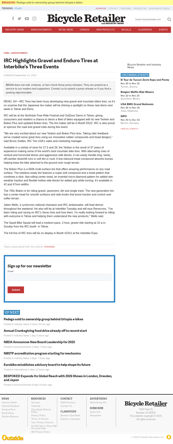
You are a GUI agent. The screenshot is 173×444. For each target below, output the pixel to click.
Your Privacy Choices (42, 422)
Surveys (35, 402)
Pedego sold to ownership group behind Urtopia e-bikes (49, 2)
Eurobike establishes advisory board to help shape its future (47, 364)
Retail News (66, 29)
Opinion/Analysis (10, 406)
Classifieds (145, 29)
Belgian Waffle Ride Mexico (137, 92)
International (20, 369)
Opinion (84, 29)
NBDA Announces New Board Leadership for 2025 (39, 342)
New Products (105, 29)
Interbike (49, 246)
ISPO (124, 116)
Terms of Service (40, 419)
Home (6, 53)
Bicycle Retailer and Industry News (144, 66)
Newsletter (140, 8)
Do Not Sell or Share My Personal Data (43, 427)
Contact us (57, 88)
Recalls (126, 29)
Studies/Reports (10, 416)
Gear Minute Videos (159, 8)
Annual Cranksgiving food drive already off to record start (45, 330)
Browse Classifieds (70, 415)
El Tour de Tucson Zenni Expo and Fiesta (145, 80)
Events (163, 29)
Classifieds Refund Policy (41, 410)
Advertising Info (98, 402)
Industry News (14, 29)
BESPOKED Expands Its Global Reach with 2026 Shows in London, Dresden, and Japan (58, 378)
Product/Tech (9, 409)
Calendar (36, 406)
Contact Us (66, 406)
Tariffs (19, 8)
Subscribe (125, 8)
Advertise (101, 8)
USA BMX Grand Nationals (137, 104)
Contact (113, 8)
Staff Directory (68, 402)
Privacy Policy (38, 415)
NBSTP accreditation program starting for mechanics (42, 353)
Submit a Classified (70, 419)
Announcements (41, 29)
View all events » (130, 129)
